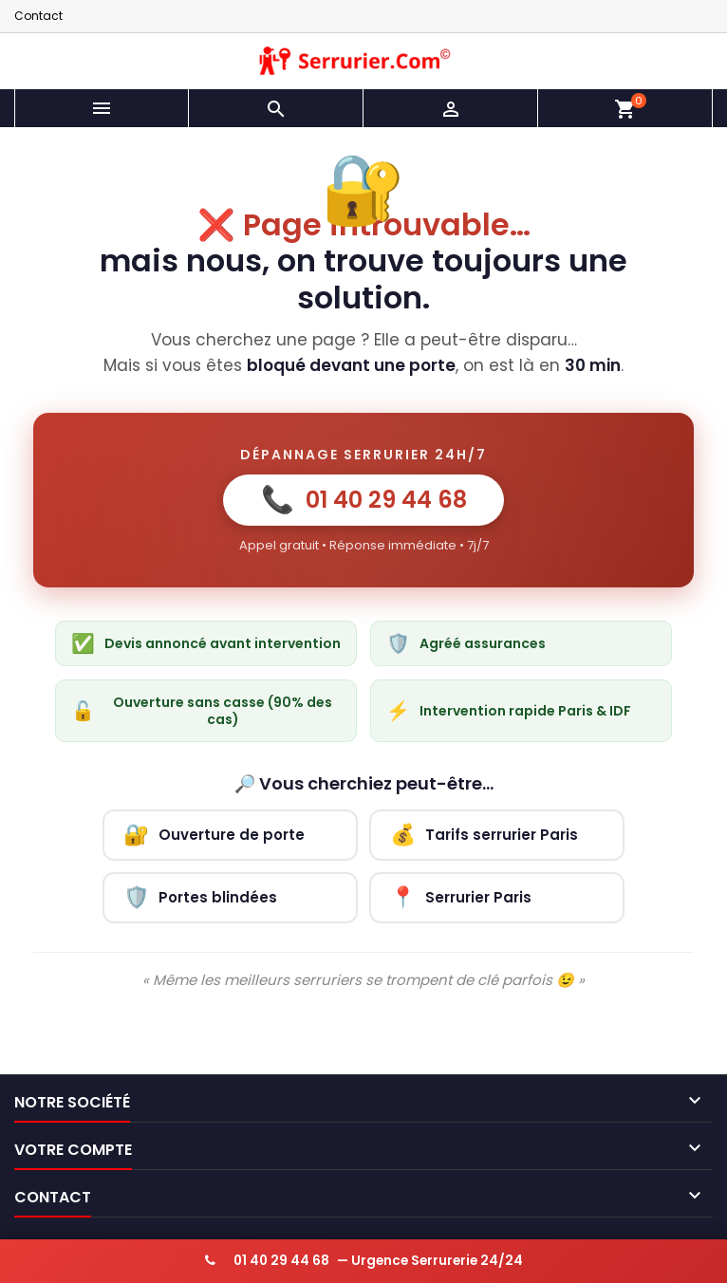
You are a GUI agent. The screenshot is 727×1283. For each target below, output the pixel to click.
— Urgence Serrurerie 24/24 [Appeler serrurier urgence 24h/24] (364, 1261)
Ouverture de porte (214, 834)
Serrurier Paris (460, 897)
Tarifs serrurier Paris (484, 834)
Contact (38, 16)
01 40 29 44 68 (364, 499)
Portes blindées (200, 897)
